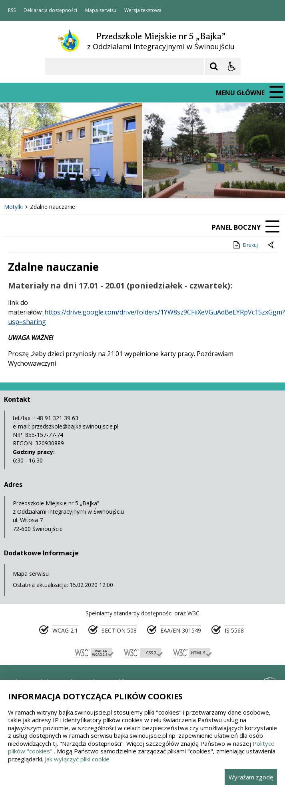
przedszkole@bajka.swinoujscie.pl (75, 426)
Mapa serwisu (100, 10)
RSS (12, 10)
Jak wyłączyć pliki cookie (77, 759)
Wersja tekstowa (142, 10)
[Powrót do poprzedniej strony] (271, 245)
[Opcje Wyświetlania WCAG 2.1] (232, 66)
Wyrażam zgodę (251, 777)
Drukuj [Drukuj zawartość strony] (245, 244)
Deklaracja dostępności (50, 10)
